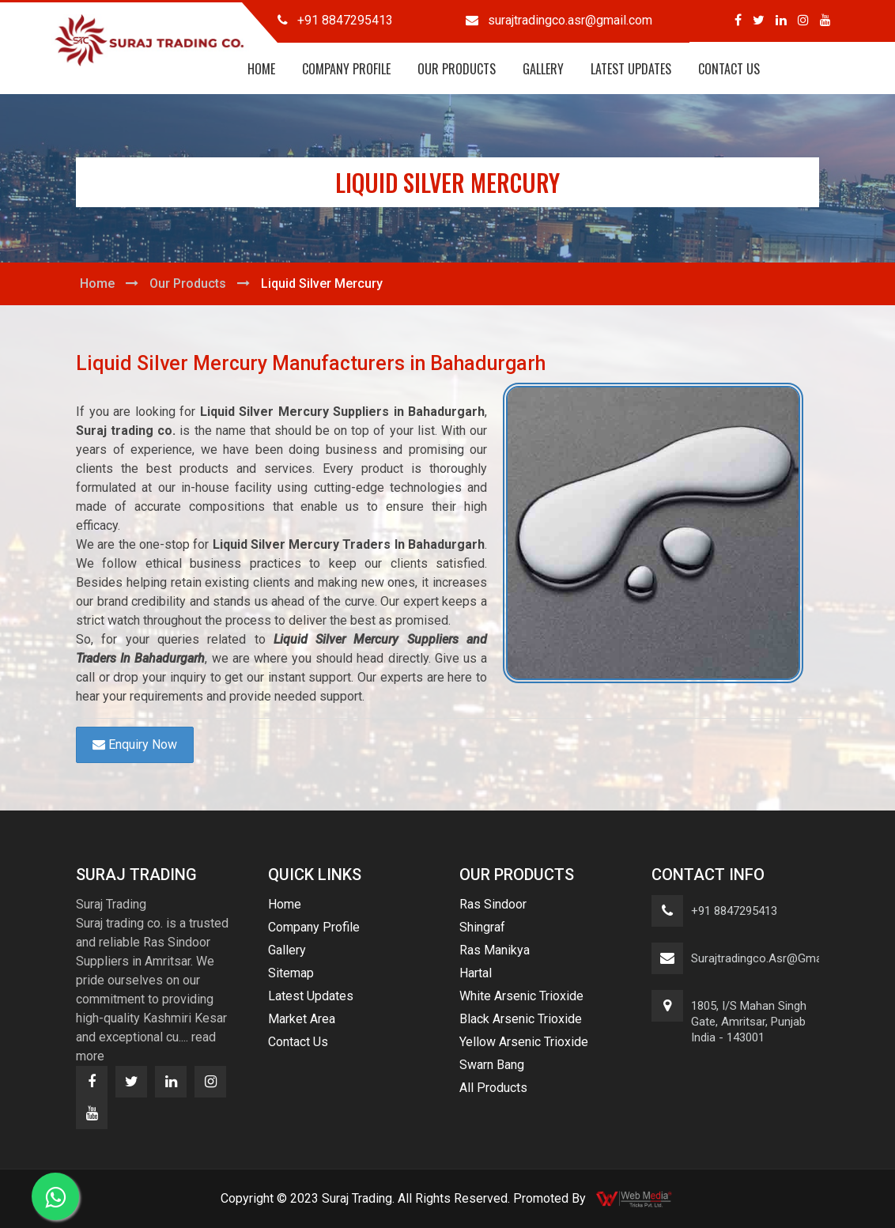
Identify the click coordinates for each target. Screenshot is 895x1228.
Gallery (543, 68)
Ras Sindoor (493, 904)
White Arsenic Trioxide (521, 995)
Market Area (301, 1018)
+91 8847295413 (734, 911)
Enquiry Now (135, 744)
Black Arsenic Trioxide (520, 1018)
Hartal (475, 973)
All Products (493, 1087)
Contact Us (729, 68)
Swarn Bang (491, 1064)
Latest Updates (631, 68)
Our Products (456, 68)
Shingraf (482, 927)
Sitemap (291, 973)
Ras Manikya (494, 950)
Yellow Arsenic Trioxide (523, 1041)
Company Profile (346, 68)
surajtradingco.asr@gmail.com (773, 958)
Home (261, 68)
